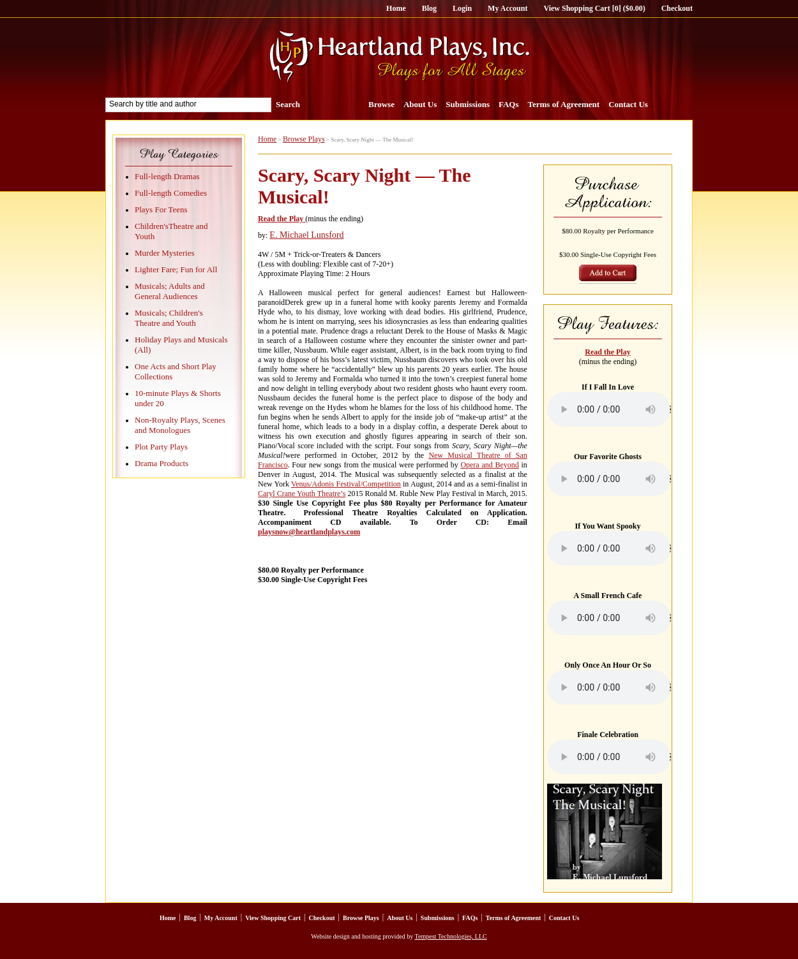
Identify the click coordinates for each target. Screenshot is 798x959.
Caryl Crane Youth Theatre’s (301, 493)
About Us (420, 104)
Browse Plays (304, 139)
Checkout (677, 8)
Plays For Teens (161, 209)
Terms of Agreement (564, 104)
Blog (429, 8)
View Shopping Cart (273, 917)
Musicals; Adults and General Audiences (170, 291)
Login (462, 8)
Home (396, 8)
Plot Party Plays (161, 446)
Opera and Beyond (489, 464)
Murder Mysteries (165, 253)
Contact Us (628, 104)
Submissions (468, 104)
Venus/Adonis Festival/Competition (346, 484)
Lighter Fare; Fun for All (176, 269)
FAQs (509, 104)
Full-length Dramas (167, 176)
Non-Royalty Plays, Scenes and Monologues (180, 425)
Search (288, 104)
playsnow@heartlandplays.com (309, 531)
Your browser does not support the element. (609, 409)
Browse (381, 104)
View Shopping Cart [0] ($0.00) (594, 8)
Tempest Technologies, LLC (451, 936)
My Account (507, 8)
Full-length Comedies (171, 193)
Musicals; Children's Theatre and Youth (169, 318)
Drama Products (161, 463)
